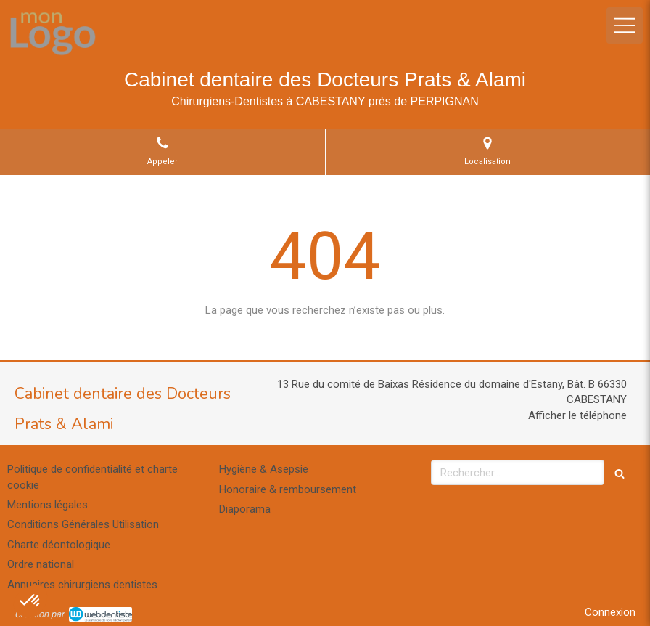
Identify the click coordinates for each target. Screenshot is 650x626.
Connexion (610, 612)
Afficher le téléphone (577, 415)
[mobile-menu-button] (624, 25)
